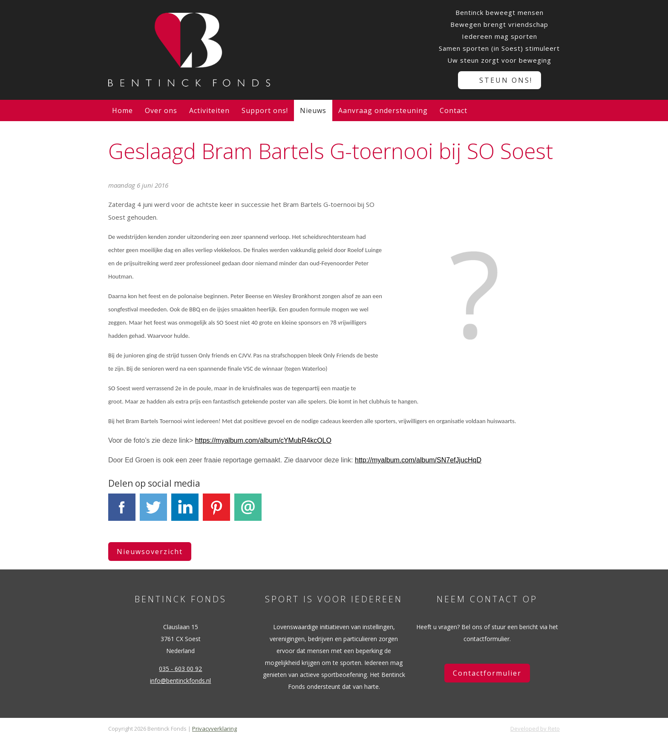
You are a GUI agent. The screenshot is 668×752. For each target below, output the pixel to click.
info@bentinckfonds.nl (180, 681)
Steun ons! (506, 80)
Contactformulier (487, 673)
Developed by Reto (535, 728)
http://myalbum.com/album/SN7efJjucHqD (418, 460)
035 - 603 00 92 (180, 669)
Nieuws (313, 110)
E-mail (248, 512)
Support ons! (265, 110)
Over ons (161, 110)
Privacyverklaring (214, 728)
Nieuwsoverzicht (150, 551)
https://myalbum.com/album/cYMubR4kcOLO (263, 440)
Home (122, 110)
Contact (453, 110)
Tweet (153, 512)
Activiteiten (209, 110)
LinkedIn (185, 512)
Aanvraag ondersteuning (383, 110)
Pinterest (216, 512)
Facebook (121, 512)
